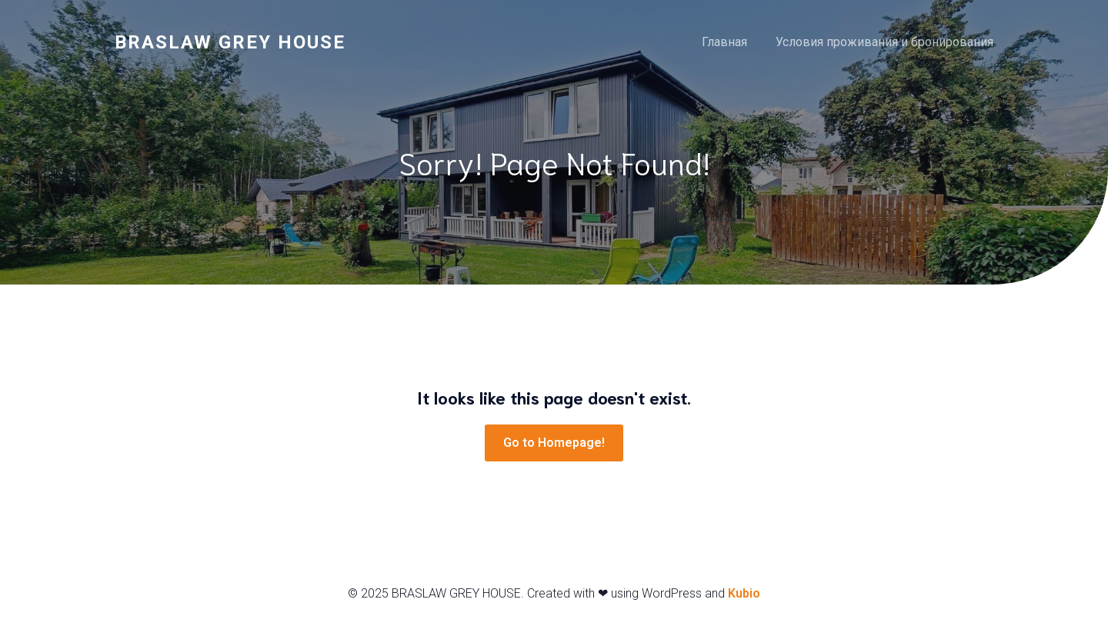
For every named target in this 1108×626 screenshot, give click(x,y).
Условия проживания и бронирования (884, 42)
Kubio (744, 593)
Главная (724, 42)
